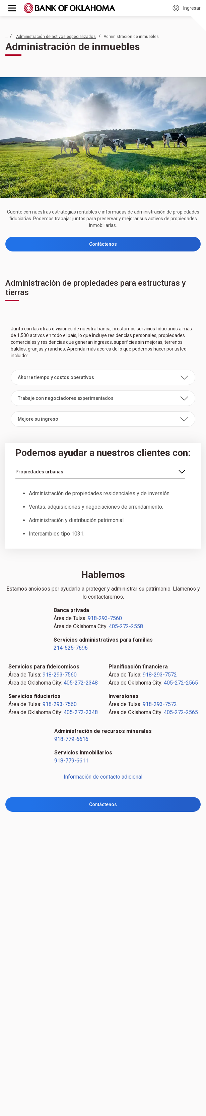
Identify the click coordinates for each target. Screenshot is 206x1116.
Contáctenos (103, 244)
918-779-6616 (71, 739)
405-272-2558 (126, 626)
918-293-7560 (105, 618)
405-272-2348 (81, 683)
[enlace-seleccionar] (100, 472)
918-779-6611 (71, 760)
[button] (103, 377)
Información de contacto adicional (103, 777)
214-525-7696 (71, 648)
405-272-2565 (181, 683)
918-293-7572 (160, 674)
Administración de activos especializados (56, 36)
